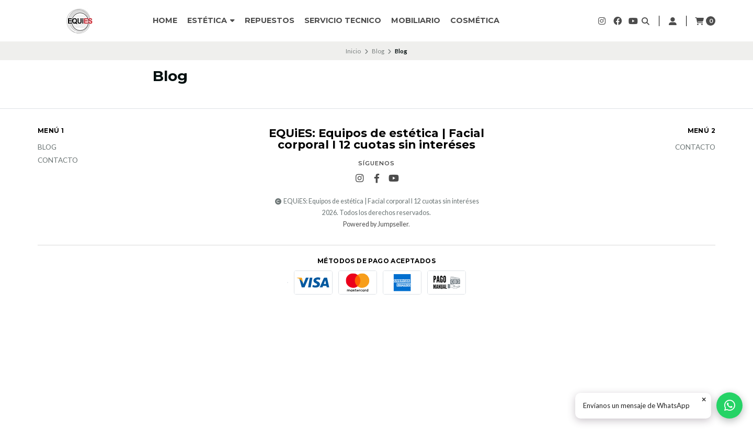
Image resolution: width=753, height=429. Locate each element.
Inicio (353, 51)
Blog (378, 51)
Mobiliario (415, 20)
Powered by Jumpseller (375, 224)
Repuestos (269, 20)
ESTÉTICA (211, 20)
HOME (165, 20)
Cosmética (474, 20)
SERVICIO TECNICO (342, 20)
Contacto (58, 160)
